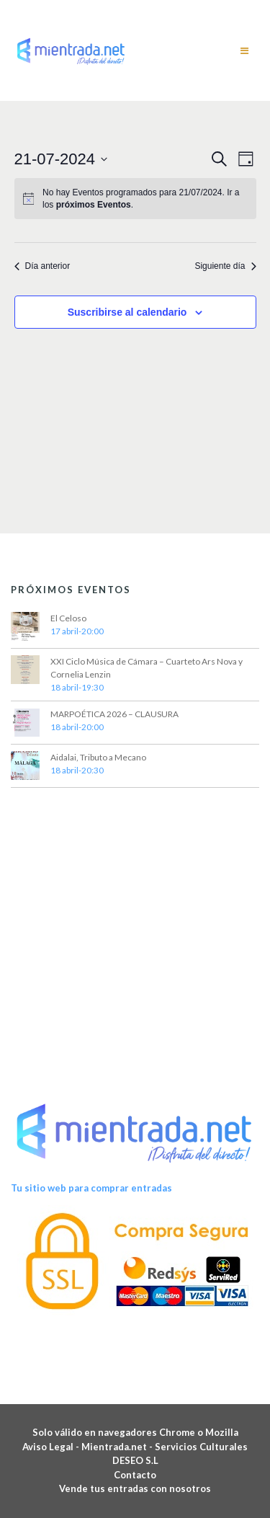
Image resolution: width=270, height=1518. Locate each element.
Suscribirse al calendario (127, 312)
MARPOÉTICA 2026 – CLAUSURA (114, 714)
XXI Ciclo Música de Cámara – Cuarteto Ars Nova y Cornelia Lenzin (146, 668)
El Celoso (68, 618)
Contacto (135, 1475)
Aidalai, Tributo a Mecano (98, 757)
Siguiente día (225, 266)
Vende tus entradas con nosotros (135, 1488)
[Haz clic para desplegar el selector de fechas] (61, 159)
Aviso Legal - (51, 1446)
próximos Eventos (93, 205)
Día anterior (42, 266)
